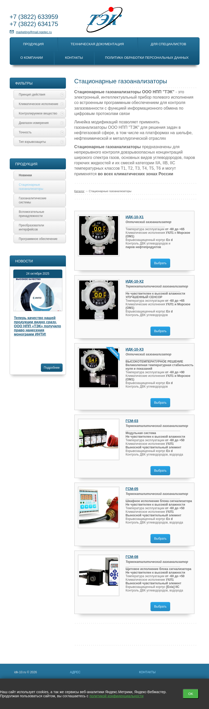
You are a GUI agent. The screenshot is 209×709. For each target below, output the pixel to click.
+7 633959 (34, 16)
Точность (41, 132)
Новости (24, 261)
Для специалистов (168, 44)
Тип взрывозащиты (41, 142)
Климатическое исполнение (41, 104)
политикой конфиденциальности (116, 696)
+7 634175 (34, 23)
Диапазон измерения (41, 123)
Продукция (33, 44)
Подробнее (52, 367)
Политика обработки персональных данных (147, 58)
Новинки (25, 175)
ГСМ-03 (132, 421)
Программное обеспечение (38, 239)
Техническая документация (97, 44)
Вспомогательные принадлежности (31, 214)
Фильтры (24, 83)
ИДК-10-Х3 (135, 349)
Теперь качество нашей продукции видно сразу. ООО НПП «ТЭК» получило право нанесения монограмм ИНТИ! (37, 326)
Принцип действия (41, 94)
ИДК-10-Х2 (135, 281)
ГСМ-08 (132, 557)
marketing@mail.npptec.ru (34, 32)
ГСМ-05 (132, 489)
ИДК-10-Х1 (135, 217)
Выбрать (160, 263)
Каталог (79, 191)
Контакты (74, 58)
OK (190, 694)
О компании (31, 58)
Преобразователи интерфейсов (31, 227)
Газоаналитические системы (33, 200)
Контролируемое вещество (41, 113)
